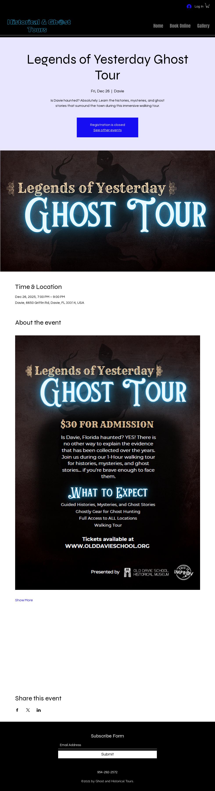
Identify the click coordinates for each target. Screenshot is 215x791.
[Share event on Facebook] (17, 710)
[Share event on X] (28, 710)
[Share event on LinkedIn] (39, 710)
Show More (24, 600)
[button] (207, 5)
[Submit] (107, 754)
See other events (107, 130)
